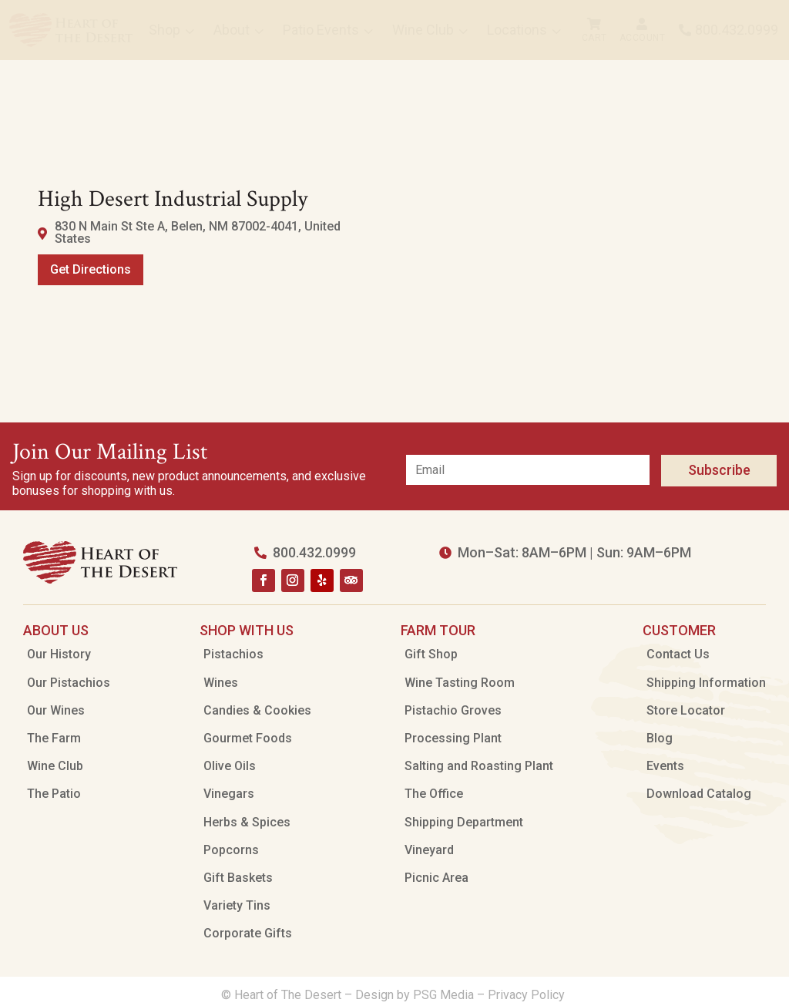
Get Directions (90, 269)
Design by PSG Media (414, 994)
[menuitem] (71, 30)
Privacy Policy (528, 994)
